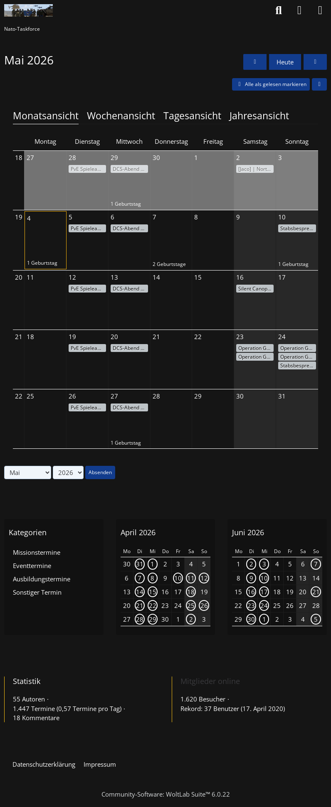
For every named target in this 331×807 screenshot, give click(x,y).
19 (18, 217)
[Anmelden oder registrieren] (299, 10)
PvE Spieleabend (88, 168)
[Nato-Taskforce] (28, 10)
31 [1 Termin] (139, 564)
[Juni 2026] (315, 62)
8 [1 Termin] (152, 578)
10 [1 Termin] (178, 578)
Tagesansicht (192, 115)
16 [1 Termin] (251, 592)
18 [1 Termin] (191, 592)
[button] (319, 84)
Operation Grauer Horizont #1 (256, 348)
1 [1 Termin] (152, 564)
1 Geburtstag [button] (126, 203)
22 (18, 396)
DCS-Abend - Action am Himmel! (130, 168)
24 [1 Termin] (264, 605)
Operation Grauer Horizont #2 (256, 356)
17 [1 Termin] (264, 592)
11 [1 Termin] (191, 578)
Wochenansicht (121, 115)
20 (18, 277)
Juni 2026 (248, 532)
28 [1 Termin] (139, 619)
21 (18, 336)
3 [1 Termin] (264, 564)
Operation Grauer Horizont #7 (298, 348)
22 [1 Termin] (152, 605)
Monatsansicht (46, 115)
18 (18, 157)
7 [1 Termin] (139, 578)
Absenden (100, 472)
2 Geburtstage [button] (169, 264)
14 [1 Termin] (139, 592)
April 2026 (138, 532)
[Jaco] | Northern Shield (256, 168)
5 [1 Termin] (316, 619)
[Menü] (320, 10)
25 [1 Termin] (191, 605)
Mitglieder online (210, 681)
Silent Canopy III (256, 288)
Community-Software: (165, 794)
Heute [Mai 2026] (285, 62)
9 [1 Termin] (251, 578)
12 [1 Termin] (204, 578)
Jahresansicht (259, 115)
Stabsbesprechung (298, 228)
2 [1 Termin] (191, 619)
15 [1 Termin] (152, 592)
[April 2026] (255, 62)
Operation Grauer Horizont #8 (298, 356)
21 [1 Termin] (139, 605)
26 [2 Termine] (204, 605)
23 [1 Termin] (251, 605)
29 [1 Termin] (152, 619)
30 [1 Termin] (251, 619)
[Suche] (278, 10)
